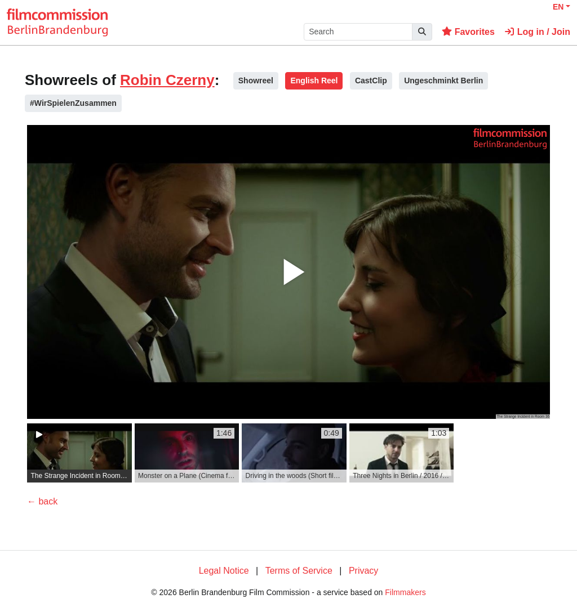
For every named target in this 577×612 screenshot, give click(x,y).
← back (42, 501)
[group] (79, 453)
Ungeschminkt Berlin (443, 80)
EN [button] (558, 6)
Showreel (255, 80)
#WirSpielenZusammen (73, 103)
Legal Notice (224, 570)
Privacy (363, 570)
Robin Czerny (167, 80)
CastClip (371, 80)
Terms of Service (298, 570)
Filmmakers (405, 592)
